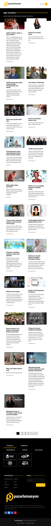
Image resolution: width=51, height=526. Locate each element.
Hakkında (16, 479)
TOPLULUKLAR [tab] (39, 450)
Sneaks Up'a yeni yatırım (35, 149)
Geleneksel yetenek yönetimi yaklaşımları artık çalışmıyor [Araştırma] (36, 369)
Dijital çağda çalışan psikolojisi (12, 186)
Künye (15, 481)
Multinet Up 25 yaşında (13, 291)
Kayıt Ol (40, 485)
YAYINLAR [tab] (24, 450)
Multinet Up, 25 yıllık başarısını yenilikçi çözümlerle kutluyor (34, 257)
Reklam (15, 484)
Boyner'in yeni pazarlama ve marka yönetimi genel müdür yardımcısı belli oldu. (36, 38)
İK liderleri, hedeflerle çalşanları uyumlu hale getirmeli (13, 254)
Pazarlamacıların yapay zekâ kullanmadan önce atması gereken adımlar (13, 153)
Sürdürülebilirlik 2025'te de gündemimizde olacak (36, 221)
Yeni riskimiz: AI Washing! (36, 82)
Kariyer (6, 487)
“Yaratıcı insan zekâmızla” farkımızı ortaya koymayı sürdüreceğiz (14, 222)
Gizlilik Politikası (21, 523)
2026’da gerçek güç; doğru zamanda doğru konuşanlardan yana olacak (14, 85)
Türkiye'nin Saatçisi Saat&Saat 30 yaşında (35, 329)
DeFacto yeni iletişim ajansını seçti (34, 119)
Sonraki (35, 433)
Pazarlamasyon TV (8, 479)
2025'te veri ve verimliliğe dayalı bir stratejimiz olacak (36, 187)
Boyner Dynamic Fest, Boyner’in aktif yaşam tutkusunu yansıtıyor (12, 330)
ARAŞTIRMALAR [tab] (10, 450)
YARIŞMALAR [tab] (24, 445)
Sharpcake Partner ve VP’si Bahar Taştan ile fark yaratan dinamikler (14, 413)
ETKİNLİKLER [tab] (9, 445)
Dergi (5, 481)
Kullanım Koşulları (30, 523)
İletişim (15, 487)
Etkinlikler (6, 484)
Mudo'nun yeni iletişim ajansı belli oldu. (14, 372)
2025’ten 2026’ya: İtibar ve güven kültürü (14, 33)
